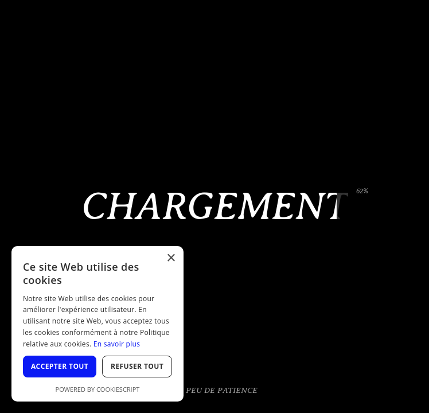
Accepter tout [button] (59, 366)
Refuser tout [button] (137, 366)
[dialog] (97, 324)
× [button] (170, 258)
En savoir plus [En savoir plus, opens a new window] (116, 344)
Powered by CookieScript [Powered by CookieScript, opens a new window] (98, 389)
